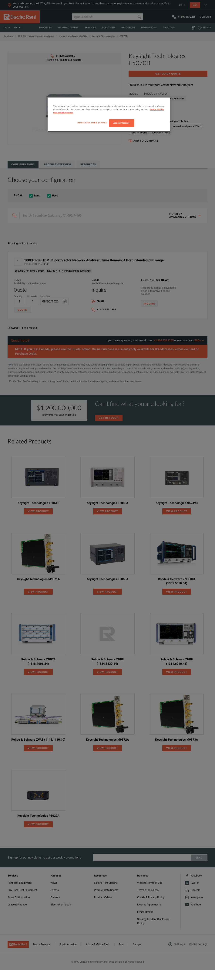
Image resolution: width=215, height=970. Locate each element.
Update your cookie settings (92, 122)
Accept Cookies (121, 123)
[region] (109, 114)
